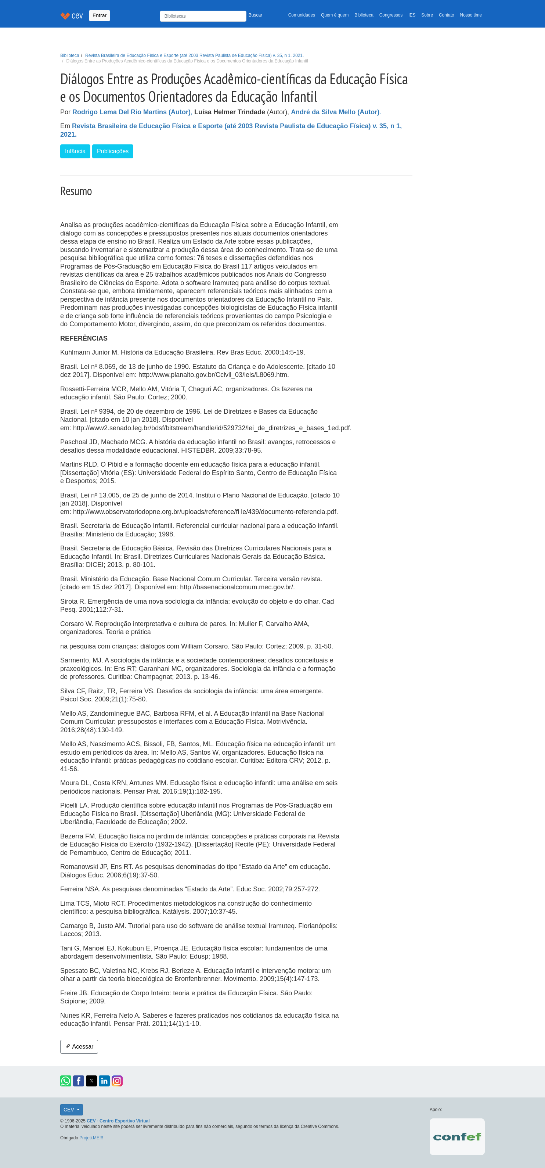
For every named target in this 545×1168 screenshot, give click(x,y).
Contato (446, 15)
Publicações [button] (113, 151)
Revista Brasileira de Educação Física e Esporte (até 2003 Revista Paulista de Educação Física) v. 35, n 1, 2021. (194, 55)
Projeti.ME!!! (91, 1137)
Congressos (391, 15)
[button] (65, 1080)
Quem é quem (335, 15)
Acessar (79, 1046)
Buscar (255, 15)
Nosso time (471, 15)
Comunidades (301, 15)
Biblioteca (363, 15)
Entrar (100, 15)
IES (411, 15)
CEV (70, 1110)
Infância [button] (75, 151)
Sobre (427, 15)
